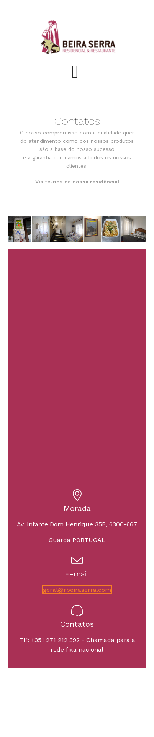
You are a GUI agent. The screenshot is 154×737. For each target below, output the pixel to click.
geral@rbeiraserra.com (77, 589)
